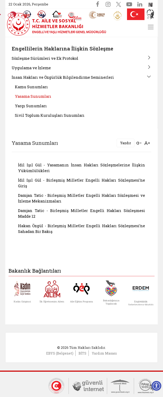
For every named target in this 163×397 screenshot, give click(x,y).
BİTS (82, 353)
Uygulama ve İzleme (31, 67)
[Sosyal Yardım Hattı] (41, 14)
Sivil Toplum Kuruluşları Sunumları (49, 115)
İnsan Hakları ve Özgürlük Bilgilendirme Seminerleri (63, 77)
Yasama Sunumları (33, 96)
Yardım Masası (104, 353)
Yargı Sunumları (31, 105)
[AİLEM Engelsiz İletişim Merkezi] (75, 16)
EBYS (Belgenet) (59, 353)
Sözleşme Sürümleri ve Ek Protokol (45, 58)
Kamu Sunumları (31, 86)
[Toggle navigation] (151, 27)
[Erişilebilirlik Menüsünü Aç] (156, 386)
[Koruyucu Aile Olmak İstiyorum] (57, 14)
